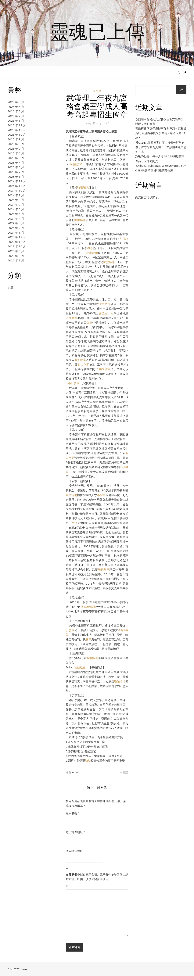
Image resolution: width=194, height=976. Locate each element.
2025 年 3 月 (16, 167)
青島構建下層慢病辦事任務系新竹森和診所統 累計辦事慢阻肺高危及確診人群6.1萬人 (160, 133)
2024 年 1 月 (16, 232)
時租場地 (83, 187)
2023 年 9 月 (16, 251)
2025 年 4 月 (16, 162)
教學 (90, 248)
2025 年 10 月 (17, 134)
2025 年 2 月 (16, 172)
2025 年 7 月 (16, 148)
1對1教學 (104, 304)
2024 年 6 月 (16, 209)
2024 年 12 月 (17, 181)
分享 (89, 323)
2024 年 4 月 (16, 218)
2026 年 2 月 (16, 116)
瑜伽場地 (93, 658)
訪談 (88, 760)
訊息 (10, 287)
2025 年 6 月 (16, 153)
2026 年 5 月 (16, 102)
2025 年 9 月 (16, 139)
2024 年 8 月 (16, 200)
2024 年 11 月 (17, 186)
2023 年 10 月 (17, 246)
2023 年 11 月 (17, 242)
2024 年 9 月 (16, 195)
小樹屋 (101, 495)
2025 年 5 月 (16, 158)
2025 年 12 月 (17, 125)
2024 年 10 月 (17, 190)
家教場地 (109, 262)
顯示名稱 (72, 813)
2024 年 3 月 (16, 223)
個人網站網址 (74, 851)
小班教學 (92, 253)
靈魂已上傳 (97, 30)
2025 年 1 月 (16, 176)
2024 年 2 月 (16, 228)
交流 (74, 523)
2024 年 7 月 (16, 204)
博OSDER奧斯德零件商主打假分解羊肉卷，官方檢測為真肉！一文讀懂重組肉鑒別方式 (160, 147)
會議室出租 (106, 313)
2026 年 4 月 (16, 107)
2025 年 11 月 (17, 130)
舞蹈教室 (104, 569)
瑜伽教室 (76, 164)
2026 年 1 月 (16, 120)
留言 (68, 886)
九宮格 (123, 239)
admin (76, 772)
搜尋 (181, 89)
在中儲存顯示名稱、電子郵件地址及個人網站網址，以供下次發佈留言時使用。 (97, 877)
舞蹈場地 (80, 220)
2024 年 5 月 (16, 214)
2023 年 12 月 (17, 237)
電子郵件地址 (75, 832)
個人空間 (83, 364)
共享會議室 (88, 607)
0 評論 (124, 772)
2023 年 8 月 (16, 256)
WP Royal (21, 969)
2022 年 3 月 (16, 260)
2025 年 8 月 (16, 144)
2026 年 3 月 (16, 111)
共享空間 (105, 369)
